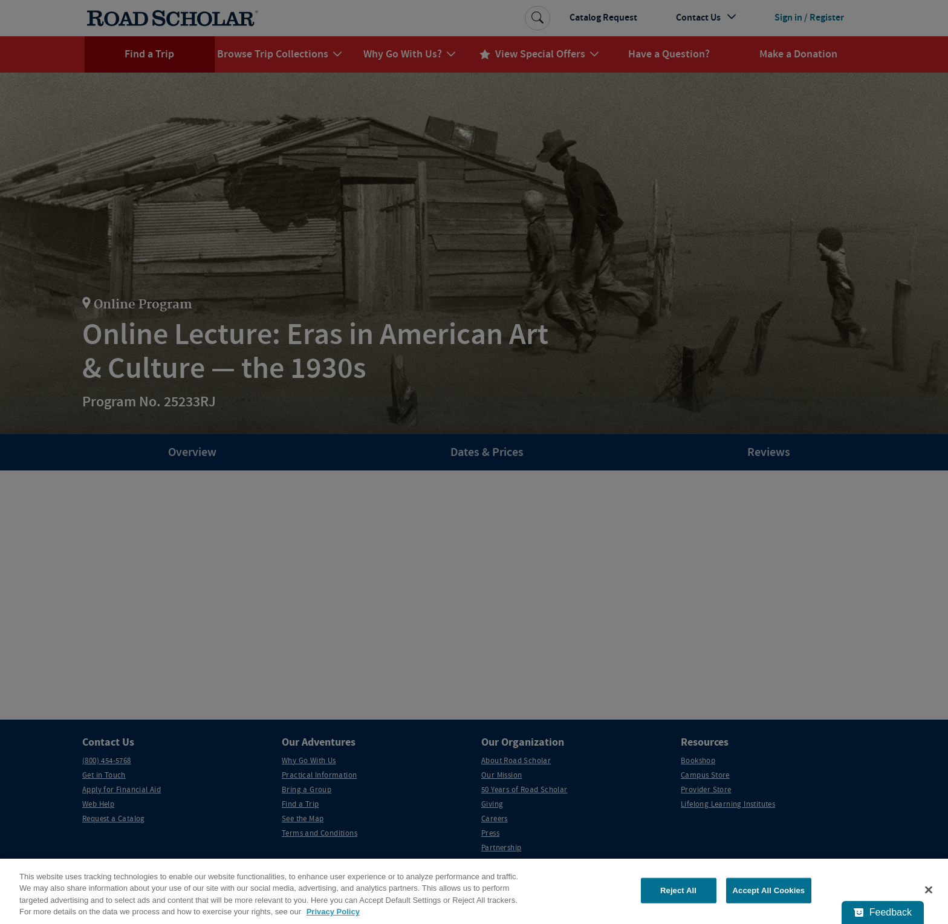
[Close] (928, 889)
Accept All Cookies (769, 890)
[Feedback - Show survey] (883, 912)
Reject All (678, 890)
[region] (474, 891)
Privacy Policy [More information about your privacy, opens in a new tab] (333, 911)
